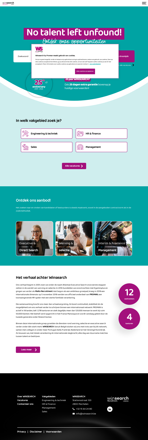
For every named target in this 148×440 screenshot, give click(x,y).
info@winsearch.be (86, 414)
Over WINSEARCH (26, 396)
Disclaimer (36, 432)
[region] (75, 61)
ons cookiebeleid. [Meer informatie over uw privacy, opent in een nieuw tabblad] (95, 64)
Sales (44, 411)
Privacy (21, 432)
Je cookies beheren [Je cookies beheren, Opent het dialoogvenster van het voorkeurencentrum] (64, 71)
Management (49, 408)
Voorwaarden (53, 432)
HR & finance (49, 404)
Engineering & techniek (54, 400)
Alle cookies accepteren (85, 71)
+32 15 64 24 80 (84, 409)
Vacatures (22, 400)
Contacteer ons (25, 404)
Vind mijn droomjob (119, 56)
